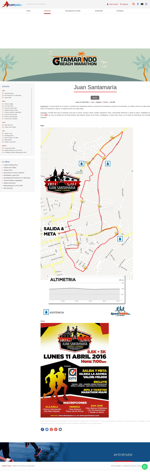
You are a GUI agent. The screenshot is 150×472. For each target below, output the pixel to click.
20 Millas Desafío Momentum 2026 (14, 152)
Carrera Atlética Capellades (11, 112)
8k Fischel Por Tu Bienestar (11, 95)
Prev (4, 65)
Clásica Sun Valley (9, 127)
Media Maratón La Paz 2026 (12, 150)
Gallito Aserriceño (9, 142)
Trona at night (7, 104)
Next (146, 65)
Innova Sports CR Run (10, 137)
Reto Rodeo (7, 140)
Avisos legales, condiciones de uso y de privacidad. (129, 466)
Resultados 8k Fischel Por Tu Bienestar (17, 178)
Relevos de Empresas (9, 116)
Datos (95, 98)
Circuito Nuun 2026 (9, 108)
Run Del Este (7, 125)
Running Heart (7, 135)
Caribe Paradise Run (11, 165)
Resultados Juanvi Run (11, 175)
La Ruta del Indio (8, 148)
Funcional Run (7, 93)
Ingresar (124, 4)
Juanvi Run (6, 97)
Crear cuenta (112, 4)
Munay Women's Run (10, 110)
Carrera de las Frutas (9, 114)
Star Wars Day (7, 106)
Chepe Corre (7, 133)
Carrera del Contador (9, 118)
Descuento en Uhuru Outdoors (14, 173)
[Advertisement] (75, 30)
